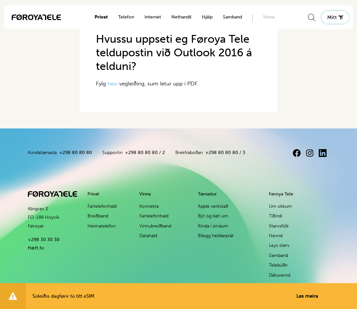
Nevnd (275, 235)
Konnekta (149, 206)
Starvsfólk (279, 226)
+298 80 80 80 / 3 (225, 152)
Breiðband (97, 216)
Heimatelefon (101, 226)
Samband (232, 17)
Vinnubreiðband (155, 226)
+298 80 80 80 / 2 (145, 152)
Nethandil (181, 17)
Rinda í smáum (213, 226)
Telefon (126, 17)
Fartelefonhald (102, 206)
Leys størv (279, 245)
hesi (113, 83)
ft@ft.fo (36, 248)
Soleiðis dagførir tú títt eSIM (175, 296)
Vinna (268, 17)
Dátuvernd (279, 275)
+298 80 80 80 (75, 152)
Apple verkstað (213, 206)
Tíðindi (275, 216)
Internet (152, 17)
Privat (101, 17)
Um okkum (280, 206)
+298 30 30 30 (44, 239)
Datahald (148, 235)
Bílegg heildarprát (216, 235)
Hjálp (207, 17)
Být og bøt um (213, 216)
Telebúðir (278, 265)
